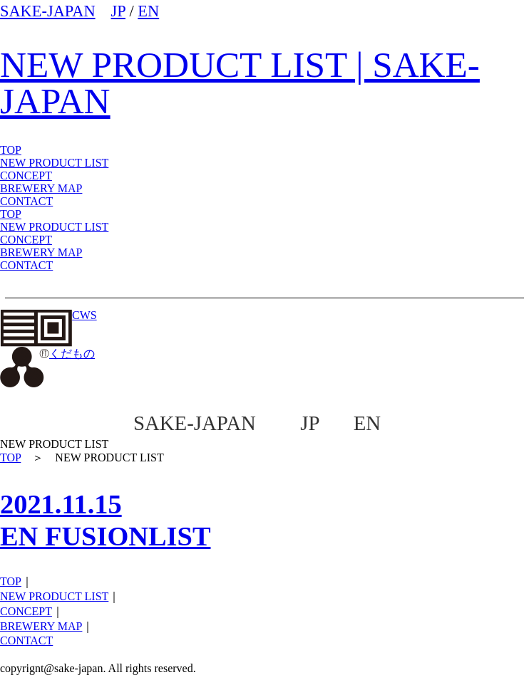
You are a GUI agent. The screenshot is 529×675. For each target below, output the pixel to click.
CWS (48, 315)
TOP (10, 214)
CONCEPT (26, 240)
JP (118, 11)
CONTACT (26, 265)
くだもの (47, 353)
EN (148, 11)
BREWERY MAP (41, 252)
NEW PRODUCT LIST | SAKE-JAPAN (240, 82)
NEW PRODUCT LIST (54, 163)
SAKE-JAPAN (48, 11)
